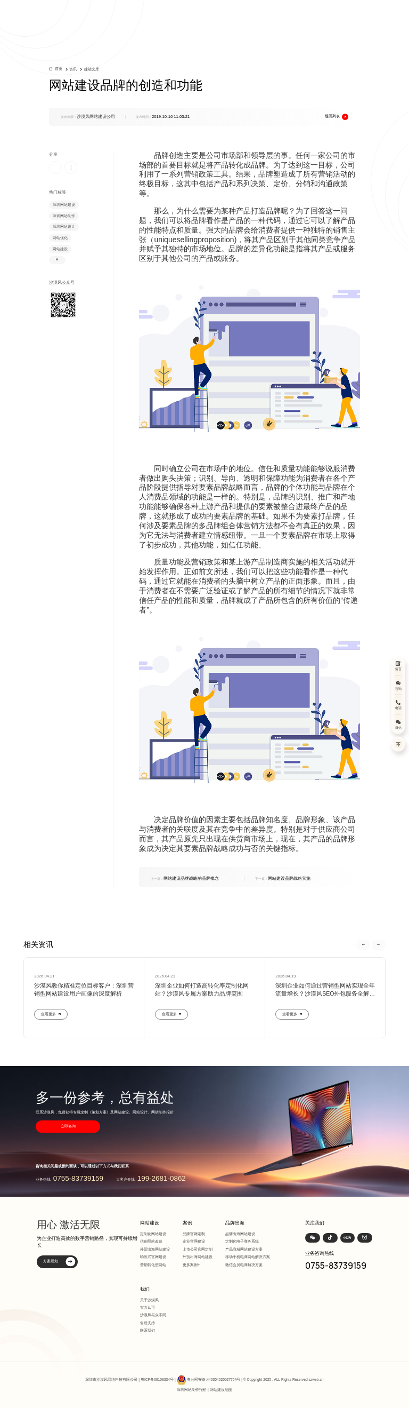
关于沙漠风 (149, 1300)
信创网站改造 (151, 1241)
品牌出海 (234, 1223)
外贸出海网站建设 (155, 1249)
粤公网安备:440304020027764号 (213, 1380)
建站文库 (91, 69)
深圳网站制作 (64, 216)
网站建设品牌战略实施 (282, 878)
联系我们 (147, 1330)
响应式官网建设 (153, 1256)
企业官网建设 (194, 1241)
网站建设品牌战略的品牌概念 (185, 878)
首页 (58, 68)
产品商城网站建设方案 (244, 1249)
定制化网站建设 (153, 1233)
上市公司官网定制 (197, 1249)
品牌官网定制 (194, 1233)
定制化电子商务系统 (242, 1241)
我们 (145, 1289)
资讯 (73, 69)
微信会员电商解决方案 (244, 1264)
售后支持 (147, 1323)
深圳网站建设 (64, 204)
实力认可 (147, 1307)
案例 (187, 1223)
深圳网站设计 (64, 226)
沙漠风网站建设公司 (96, 116)
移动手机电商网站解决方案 (247, 1256)
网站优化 (60, 238)
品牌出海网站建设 (240, 1233)
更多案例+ (191, 1264)
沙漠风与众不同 (153, 1314)
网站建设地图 (221, 1389)
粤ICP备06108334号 (157, 1380)
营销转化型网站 (153, 1264)
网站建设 (60, 249)
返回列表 (337, 117)
